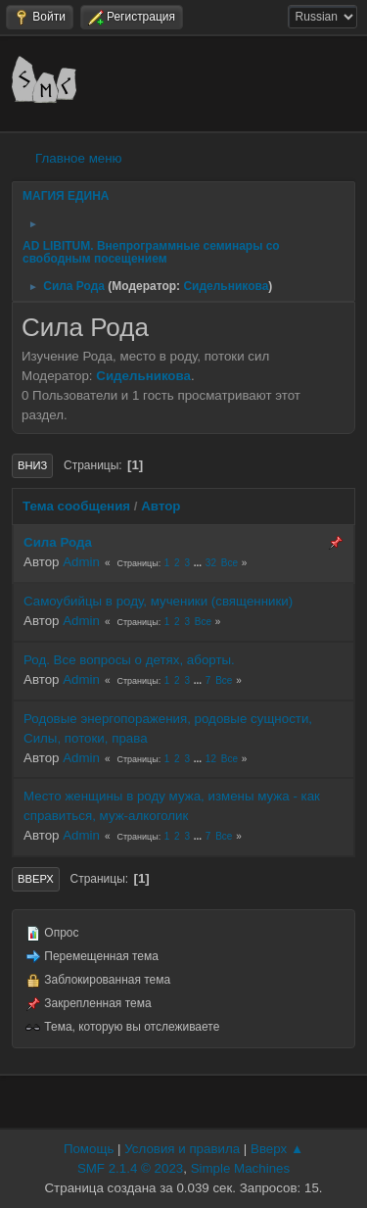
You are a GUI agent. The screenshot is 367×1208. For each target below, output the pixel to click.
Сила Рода (57, 542)
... (199, 562)
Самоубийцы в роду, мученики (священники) (158, 601)
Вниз (32, 465)
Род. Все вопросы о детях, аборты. (129, 659)
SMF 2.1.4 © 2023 (130, 1168)
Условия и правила (182, 1148)
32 (211, 562)
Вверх (36, 879)
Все (229, 562)
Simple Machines (240, 1168)
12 (211, 758)
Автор (160, 506)
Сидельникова (225, 286)
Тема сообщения (76, 506)
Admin (81, 562)
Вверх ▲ (277, 1148)
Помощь (89, 1148)
